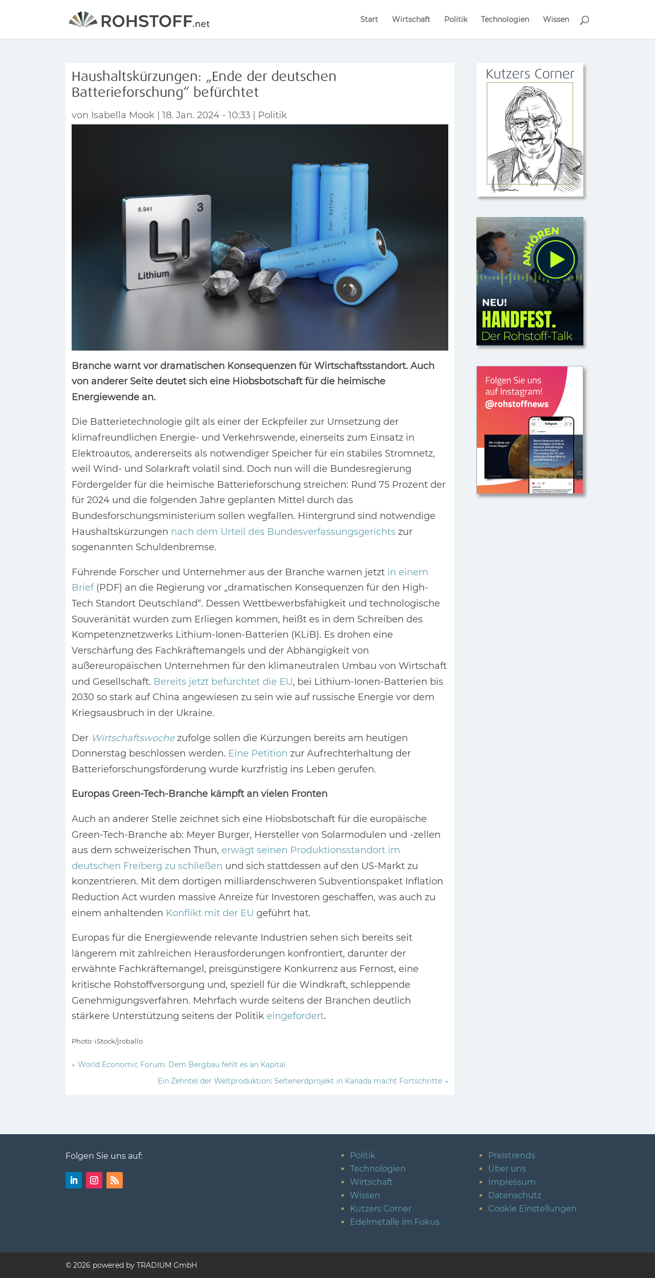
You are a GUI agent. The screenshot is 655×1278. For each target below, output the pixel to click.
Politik (455, 20)
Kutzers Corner (380, 1209)
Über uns (507, 1169)
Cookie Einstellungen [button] (532, 1209)
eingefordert (295, 1016)
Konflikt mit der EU (210, 913)
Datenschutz (514, 1195)
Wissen (556, 20)
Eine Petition (258, 753)
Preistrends (511, 1155)
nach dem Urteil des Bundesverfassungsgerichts (283, 531)
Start (369, 20)
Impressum (512, 1182)
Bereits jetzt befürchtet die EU (223, 681)
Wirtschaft (411, 20)
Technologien (505, 20)
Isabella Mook (123, 115)
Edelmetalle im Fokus (395, 1222)
